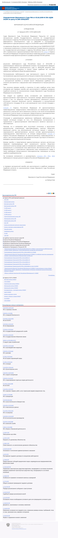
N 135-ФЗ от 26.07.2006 (8, 373)
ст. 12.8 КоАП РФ (7, 467)
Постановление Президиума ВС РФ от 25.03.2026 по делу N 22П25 (21, 266)
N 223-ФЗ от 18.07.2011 (8, 389)
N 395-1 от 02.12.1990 (7, 427)
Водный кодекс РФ (9, 203)
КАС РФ (6, 222)
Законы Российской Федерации (12, 239)
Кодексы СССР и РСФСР (10, 277)
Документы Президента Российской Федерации (16, 241)
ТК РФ (5, 233)
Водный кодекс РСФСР (10, 279)
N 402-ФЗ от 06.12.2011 (8, 367)
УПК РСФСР (7, 300)
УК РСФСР (7, 298)
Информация (6, 2)
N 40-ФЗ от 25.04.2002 (8, 318)
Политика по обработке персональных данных (19, 528)
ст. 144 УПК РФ (6, 486)
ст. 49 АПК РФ (6, 508)
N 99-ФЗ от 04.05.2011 (8, 378)
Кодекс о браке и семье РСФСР (12, 296)
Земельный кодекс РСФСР (11, 288)
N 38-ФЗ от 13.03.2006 (8, 351)
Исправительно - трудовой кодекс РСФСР (15, 290)
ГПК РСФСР (7, 281)
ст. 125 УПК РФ (6, 492)
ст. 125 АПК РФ (6, 515)
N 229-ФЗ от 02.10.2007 (8, 416)
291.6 (49, 156)
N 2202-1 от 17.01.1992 (7, 394)
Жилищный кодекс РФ (10, 218)
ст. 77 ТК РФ (6, 481)
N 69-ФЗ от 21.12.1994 (7, 313)
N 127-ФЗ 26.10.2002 (7, 400)
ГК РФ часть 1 (7, 208)
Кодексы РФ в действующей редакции (14, 197)
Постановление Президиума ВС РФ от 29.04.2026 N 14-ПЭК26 (20, 252)
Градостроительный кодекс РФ (12, 216)
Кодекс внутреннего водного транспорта (15, 225)
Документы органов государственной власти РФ (16, 245)
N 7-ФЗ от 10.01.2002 (7, 356)
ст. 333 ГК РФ (6, 432)
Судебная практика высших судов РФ (14, 238)
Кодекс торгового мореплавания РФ (13, 227)
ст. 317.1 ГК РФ (6, 438)
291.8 (53, 156)
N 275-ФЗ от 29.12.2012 (8, 335)
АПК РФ (6, 199)
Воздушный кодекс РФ (10, 206)
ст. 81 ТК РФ (5, 454)
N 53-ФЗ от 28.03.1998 (8, 421)
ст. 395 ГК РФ (6, 443)
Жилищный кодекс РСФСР (11, 285)
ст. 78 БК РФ (6, 459)
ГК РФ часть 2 (7, 210)
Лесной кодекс (8, 229)
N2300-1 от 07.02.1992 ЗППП (9, 340)
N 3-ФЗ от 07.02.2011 (7, 362)
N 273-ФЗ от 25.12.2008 (8, 345)
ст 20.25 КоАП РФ (7, 448)
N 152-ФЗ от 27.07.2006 (8, 405)
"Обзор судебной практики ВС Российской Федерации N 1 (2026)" (21, 273)
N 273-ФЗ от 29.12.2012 (8, 324)
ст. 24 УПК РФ (6, 497)
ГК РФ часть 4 (7, 214)
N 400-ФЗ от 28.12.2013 (8, 307)
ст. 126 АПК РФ (6, 503)
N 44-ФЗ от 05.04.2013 (8, 410)
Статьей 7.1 (7, 108)
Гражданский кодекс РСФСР (11, 283)
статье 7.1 (46, 52)
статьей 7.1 (51, 134)
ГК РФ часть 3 (7, 212)
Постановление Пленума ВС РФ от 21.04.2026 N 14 (17, 264)
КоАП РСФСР (7, 292)
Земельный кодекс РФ (10, 220)
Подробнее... (51, 275)
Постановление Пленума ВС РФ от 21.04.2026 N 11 (17, 257)
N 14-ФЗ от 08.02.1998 (8, 383)
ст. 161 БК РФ (6, 476)
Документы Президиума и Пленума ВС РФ (15, 247)
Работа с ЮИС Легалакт (35, 2)
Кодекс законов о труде (10, 294)
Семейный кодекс (9, 231)
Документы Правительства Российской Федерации (17, 243)
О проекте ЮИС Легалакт (19, 2)
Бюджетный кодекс (9, 201)
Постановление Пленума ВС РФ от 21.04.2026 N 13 (17, 260)
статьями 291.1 (41, 156)
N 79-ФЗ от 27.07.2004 (8, 329)
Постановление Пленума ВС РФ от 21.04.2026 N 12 (17, 262)
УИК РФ (6, 235)
